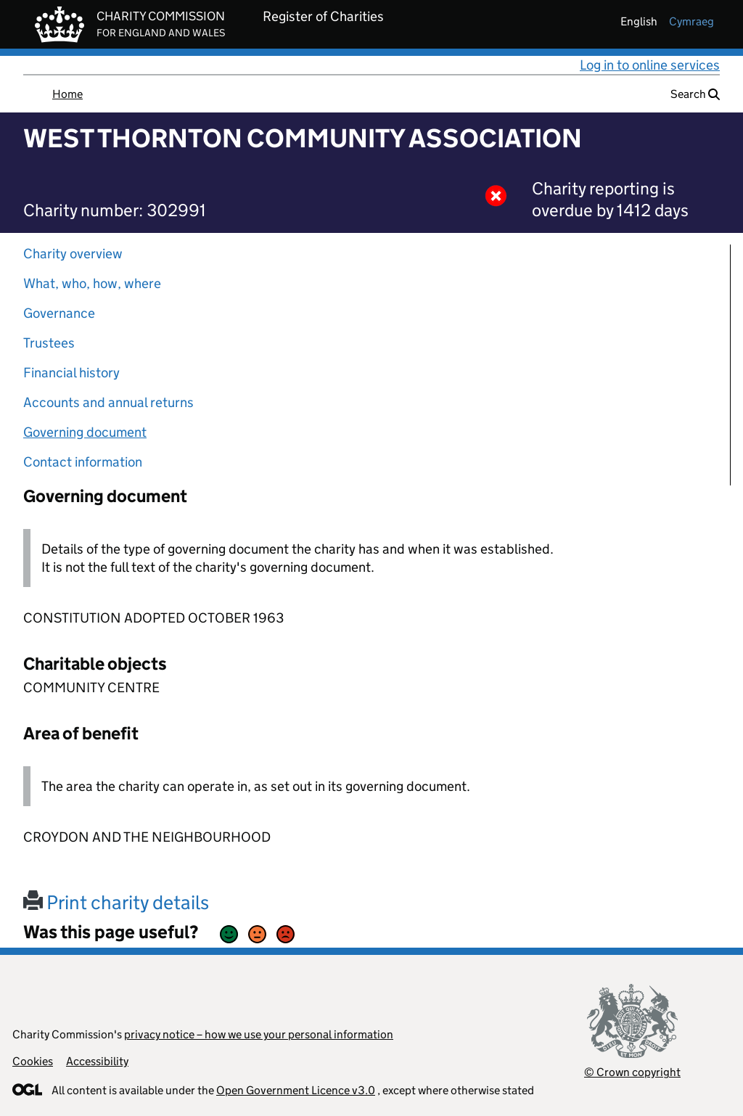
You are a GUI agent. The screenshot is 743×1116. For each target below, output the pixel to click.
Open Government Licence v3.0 (295, 1090)
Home (67, 94)
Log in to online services (650, 65)
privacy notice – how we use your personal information (258, 1034)
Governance (59, 313)
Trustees (49, 343)
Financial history (71, 372)
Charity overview (73, 253)
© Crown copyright (632, 1072)
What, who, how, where (92, 283)
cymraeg (691, 21)
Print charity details (116, 902)
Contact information (82, 462)
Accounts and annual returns (108, 402)
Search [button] (695, 94)
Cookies (32, 1061)
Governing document (85, 432)
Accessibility (97, 1061)
